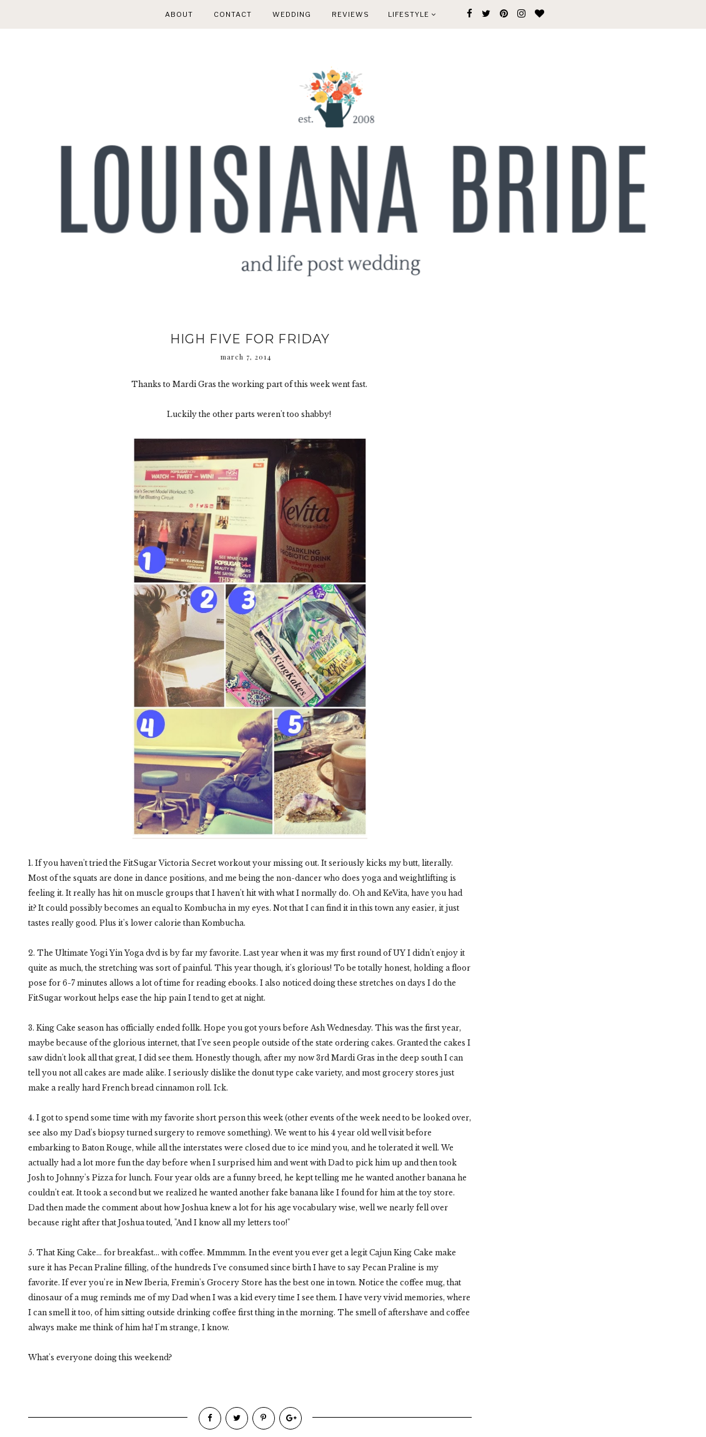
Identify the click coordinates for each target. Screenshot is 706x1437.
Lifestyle (412, 14)
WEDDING (291, 14)
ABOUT (179, 14)
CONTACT (233, 14)
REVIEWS (350, 14)
